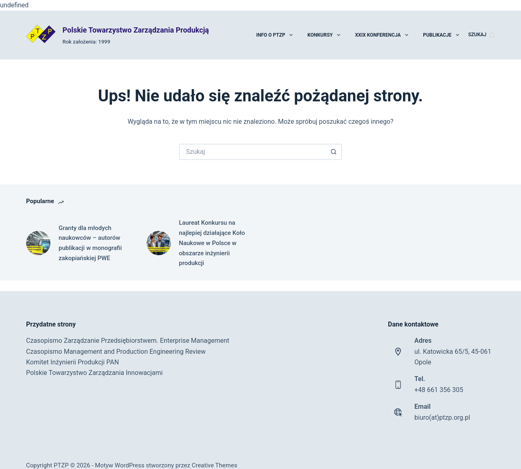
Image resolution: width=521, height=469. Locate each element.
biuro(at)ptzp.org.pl (442, 417)
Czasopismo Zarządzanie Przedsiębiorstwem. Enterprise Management (127, 340)
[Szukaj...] (252, 152)
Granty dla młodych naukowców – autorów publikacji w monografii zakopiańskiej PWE (90, 243)
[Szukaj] (481, 35)
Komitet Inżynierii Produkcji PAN (72, 362)
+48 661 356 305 (438, 390)
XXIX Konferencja (382, 35)
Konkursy (324, 35)
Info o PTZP (274, 35)
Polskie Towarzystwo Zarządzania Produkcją (136, 30)
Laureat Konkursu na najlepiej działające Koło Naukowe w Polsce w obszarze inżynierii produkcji (212, 243)
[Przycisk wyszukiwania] (334, 152)
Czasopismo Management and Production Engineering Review (116, 351)
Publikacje (441, 35)
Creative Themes (214, 465)
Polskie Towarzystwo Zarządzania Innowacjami (94, 373)
